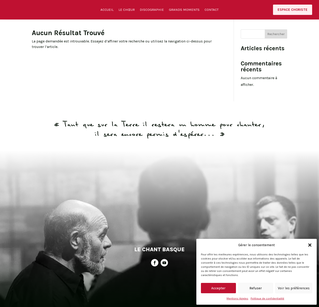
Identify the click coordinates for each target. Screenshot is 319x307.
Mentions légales (237, 298)
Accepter (218, 288)
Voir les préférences (294, 288)
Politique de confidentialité (267, 298)
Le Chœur (127, 10)
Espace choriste (293, 10)
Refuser (255, 288)
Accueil (107, 10)
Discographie (152, 10)
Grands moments (184, 10)
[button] (310, 245)
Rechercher (276, 37)
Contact (212, 10)
